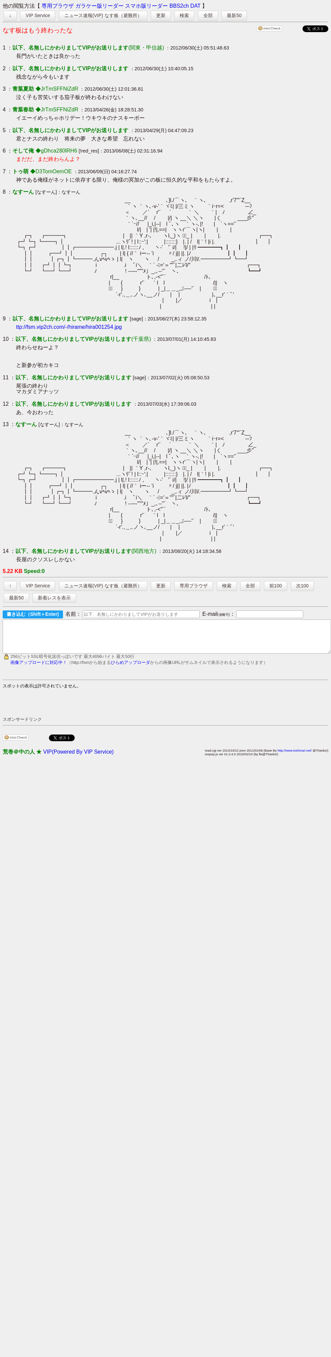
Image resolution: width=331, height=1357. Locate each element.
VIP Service (37, 15)
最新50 (234, 15)
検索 (184, 15)
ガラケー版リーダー (99, 6)
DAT (195, 6)
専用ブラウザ (58, 6)
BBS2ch (179, 6)
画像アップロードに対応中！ (38, 668)
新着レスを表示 (54, 597)
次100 (302, 585)
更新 (161, 15)
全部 (208, 15)
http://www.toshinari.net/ (294, 756)
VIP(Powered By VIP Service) (78, 758)
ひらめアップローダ (130, 668)
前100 (275, 585)
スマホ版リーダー (146, 6)
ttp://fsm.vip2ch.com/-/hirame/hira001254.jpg (69, 327)
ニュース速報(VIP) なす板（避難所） (103, 15)
